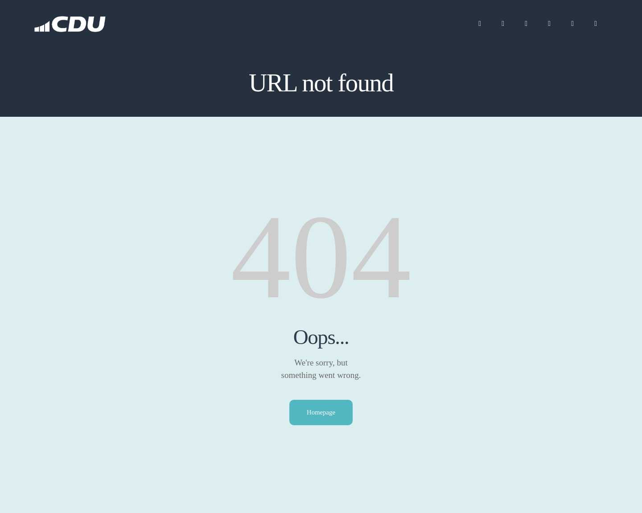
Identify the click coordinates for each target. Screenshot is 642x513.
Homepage (321, 412)
